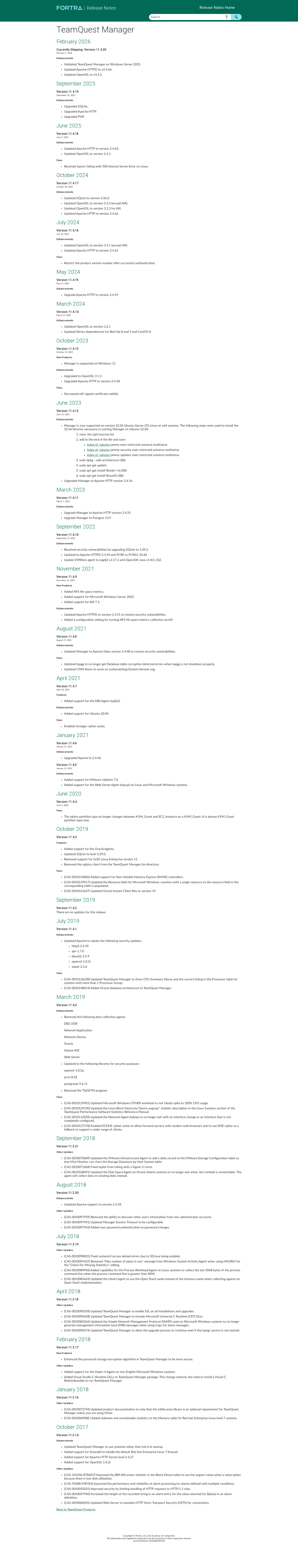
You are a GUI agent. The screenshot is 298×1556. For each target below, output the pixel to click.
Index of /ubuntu (98, 444)
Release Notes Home (217, 8)
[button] (226, 17)
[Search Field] (195, 17)
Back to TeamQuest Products (75, 1509)
